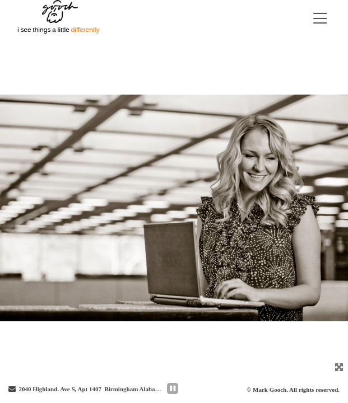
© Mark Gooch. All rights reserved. (293, 389)
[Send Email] (12, 389)
